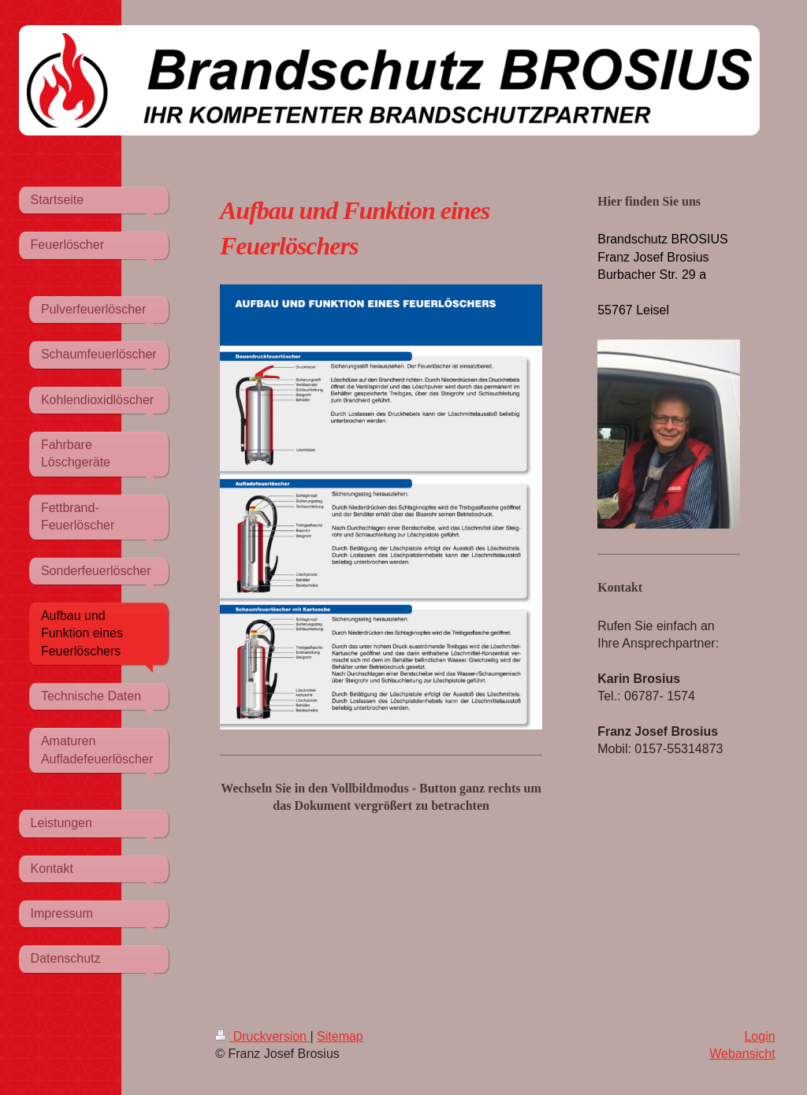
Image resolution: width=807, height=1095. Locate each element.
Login (759, 1036)
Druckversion (262, 1036)
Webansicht (742, 1053)
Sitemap (340, 1036)
